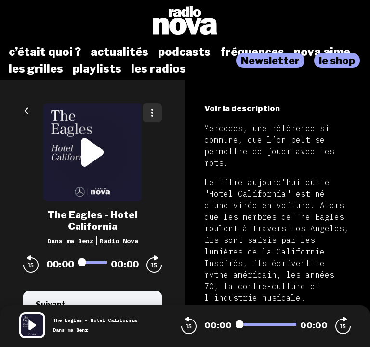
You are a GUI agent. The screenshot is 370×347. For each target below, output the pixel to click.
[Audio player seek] (92, 262)
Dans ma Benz (70, 241)
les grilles (36, 69)
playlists (97, 69)
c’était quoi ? (45, 52)
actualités (119, 52)
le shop (337, 60)
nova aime (322, 52)
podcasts (184, 52)
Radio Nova (119, 241)
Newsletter (270, 60)
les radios (158, 69)
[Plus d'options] (152, 112)
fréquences (252, 52)
